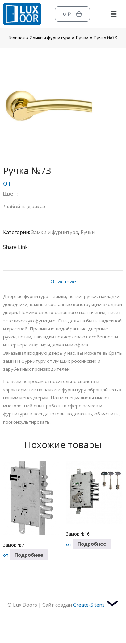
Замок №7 (13, 545)
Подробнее (29, 555)
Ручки (82, 38)
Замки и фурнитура (50, 38)
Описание (63, 281)
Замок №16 (78, 534)
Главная (17, 38)
